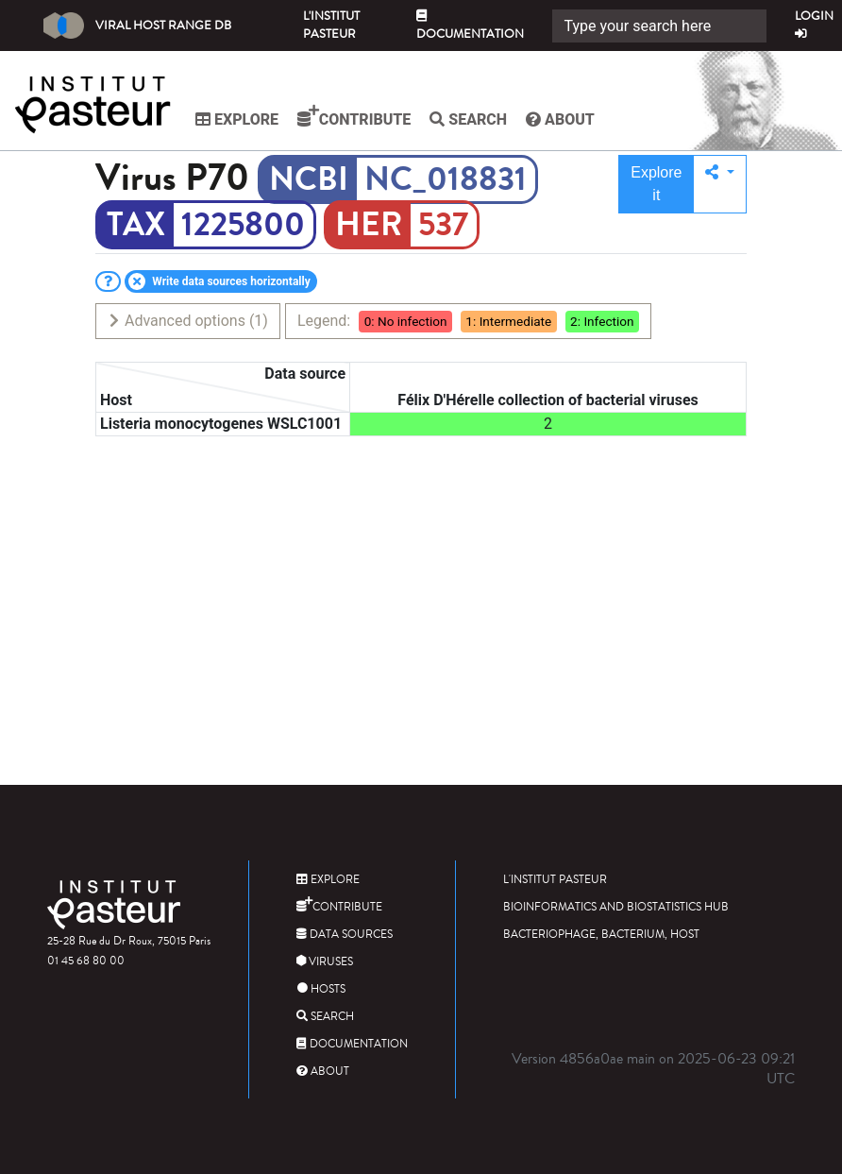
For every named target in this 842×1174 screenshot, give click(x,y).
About (560, 119)
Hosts (320, 989)
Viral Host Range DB (137, 25)
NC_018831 (445, 179)
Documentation (470, 26)
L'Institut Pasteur (331, 25)
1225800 (243, 225)
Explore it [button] (656, 183)
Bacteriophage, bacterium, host (601, 935)
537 (443, 225)
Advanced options (187, 321)
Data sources (344, 935)
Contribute (354, 116)
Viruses (324, 962)
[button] (720, 184)
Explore (236, 119)
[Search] (659, 26)
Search (468, 119)
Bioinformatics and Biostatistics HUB (616, 907)
